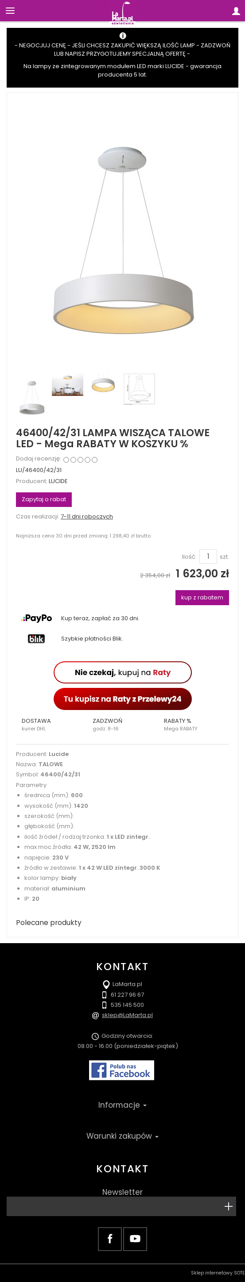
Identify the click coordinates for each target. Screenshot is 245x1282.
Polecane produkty (49, 922)
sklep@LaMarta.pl (127, 1015)
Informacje (122, 1105)
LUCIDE (58, 481)
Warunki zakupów (122, 1136)
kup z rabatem (202, 597)
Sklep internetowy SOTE (218, 1273)
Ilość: (189, 557)
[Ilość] (208, 556)
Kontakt (122, 1169)
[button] (51, 724)
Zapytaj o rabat (44, 499)
